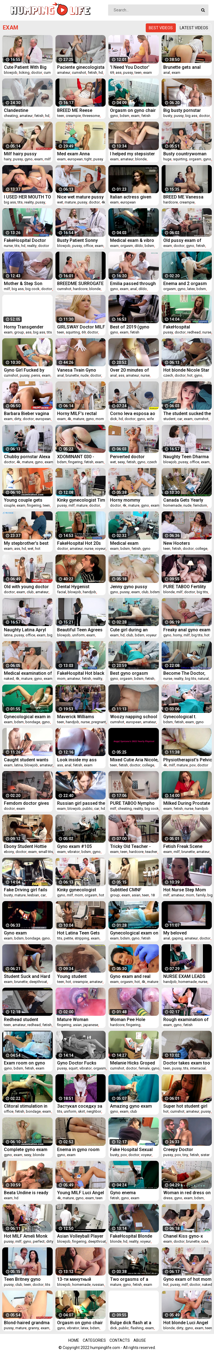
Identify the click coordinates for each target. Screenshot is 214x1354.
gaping (177, 938)
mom (100, 419)
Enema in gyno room (78, 1149)
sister (205, 1155)
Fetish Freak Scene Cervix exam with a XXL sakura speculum (187, 846)
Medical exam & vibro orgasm (132, 240)
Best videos (161, 28)
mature (70, 202)
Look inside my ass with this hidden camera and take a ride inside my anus (81, 759)
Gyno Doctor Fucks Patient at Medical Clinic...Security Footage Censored (76, 1063)
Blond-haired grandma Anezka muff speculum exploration (28, 1322)
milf (48, 159)
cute (204, 1241)
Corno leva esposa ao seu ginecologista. (132, 413)
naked (9, 678)
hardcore (170, 202)
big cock (32, 289)
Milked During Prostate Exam (186, 803)
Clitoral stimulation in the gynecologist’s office (25, 1106)
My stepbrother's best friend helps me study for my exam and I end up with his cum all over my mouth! (28, 543)
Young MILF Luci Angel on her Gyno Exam (80, 1192)
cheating (11, 116)
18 (153, 895)
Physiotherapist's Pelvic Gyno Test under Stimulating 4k (187, 759)
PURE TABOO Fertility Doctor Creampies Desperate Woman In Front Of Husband (184, 586)
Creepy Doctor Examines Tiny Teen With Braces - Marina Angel (184, 1149)
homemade (172, 505)
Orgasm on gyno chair (133, 110)
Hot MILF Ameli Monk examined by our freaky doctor (28, 1236)
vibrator (73, 852)
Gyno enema (123, 1192)
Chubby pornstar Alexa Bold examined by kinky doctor (27, 456)
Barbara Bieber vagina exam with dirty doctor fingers (26, 413)
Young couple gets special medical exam (26, 500)
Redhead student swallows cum (21, 1019)
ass (118, 72)
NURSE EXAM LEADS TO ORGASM (184, 976)
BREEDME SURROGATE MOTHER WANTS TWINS (80, 283)
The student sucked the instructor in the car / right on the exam (187, 413)
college (201, 548)
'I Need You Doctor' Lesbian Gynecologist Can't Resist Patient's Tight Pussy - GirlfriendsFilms (132, 67)
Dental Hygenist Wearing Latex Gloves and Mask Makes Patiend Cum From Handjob (79, 586)
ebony (9, 852)
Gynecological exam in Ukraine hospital (27, 716)
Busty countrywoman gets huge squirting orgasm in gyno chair (185, 153)
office (88, 246)
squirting (180, 159)
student (169, 419)
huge (167, 159)
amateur (63, 72)
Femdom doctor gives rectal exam (26, 803)
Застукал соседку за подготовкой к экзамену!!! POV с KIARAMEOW (79, 1106)
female (144, 1068)
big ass (191, 116)
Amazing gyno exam (131, 1106)
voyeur (100, 548)
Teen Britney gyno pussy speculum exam (27, 1279)
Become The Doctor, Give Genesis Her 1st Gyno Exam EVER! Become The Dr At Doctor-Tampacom (184, 673)
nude (85, 375)
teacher (151, 852)
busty (167, 116)
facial (61, 592)
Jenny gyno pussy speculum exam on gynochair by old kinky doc (132, 586)
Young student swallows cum (72, 976)
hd (101, 72)
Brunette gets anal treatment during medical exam (182, 67)
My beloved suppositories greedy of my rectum (185, 933)
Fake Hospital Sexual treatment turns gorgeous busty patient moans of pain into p (134, 1149)
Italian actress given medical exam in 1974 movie (132, 197)
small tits (45, 852)
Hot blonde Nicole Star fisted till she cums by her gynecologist (186, 370)
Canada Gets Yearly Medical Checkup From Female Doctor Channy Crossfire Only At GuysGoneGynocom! (186, 500)
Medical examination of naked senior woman (28, 673)
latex (191, 289)
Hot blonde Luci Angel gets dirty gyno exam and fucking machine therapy (185, 1322)
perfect (39, 1241)
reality (29, 202)
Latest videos (194, 28)
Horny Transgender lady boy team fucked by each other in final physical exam (26, 327)
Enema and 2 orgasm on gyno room (185, 283)
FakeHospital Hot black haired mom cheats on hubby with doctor (80, 673)
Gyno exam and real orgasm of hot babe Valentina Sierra (130, 976)
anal (166, 72)
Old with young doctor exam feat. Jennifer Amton (26, 586)
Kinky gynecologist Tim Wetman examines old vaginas (81, 500)
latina (8, 635)
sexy (121, 462)
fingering (75, 462)
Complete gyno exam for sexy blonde (25, 1149)
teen (138, 72)
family (201, 895)
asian (136, 895)
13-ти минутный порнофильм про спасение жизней (75, 1279)
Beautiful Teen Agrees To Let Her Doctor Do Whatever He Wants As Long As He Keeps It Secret (80, 629)
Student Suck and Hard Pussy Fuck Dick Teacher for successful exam (28, 976)
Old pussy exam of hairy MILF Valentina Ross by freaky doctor (186, 240)
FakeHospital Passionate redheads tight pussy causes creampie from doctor (186, 327)
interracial (198, 1068)
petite (68, 938)
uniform (78, 635)
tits (20, 202)
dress (167, 1198)
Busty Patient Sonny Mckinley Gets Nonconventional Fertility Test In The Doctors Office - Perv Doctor (78, 240)
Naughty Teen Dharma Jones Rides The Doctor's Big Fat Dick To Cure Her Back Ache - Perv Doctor (186, 456)
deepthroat (38, 982)
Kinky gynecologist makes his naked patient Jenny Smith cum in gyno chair (77, 889)
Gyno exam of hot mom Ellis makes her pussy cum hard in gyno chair (187, 1279)
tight (88, 159)
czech (168, 375)
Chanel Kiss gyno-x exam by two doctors (184, 1236)
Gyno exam (15, 933)
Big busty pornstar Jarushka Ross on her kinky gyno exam (185, 110)
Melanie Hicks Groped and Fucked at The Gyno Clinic (132, 1063)
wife (150, 419)
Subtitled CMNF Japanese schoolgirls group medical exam (132, 889)
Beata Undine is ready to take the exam (26, 1192)
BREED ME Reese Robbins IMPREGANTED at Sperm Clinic (81, 110)
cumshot (79, 72)
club (30, 592)
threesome (91, 116)
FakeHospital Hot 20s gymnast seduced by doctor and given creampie (79, 543)
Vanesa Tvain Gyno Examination (76, 370)
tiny (185, 1155)
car (179, 419)
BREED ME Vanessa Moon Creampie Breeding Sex (183, 197)
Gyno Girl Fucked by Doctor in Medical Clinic (28, 370)
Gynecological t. (179, 716)
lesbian (33, 895)
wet (60, 202)
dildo (139, 246)
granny (33, 1328)
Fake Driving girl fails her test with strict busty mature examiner (27, 889)
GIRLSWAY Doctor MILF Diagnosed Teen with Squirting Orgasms (81, 327)
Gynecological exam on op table (134, 933)
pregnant (98, 722)
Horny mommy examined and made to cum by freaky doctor (133, 500)
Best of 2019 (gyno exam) (129, 327)
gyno (114, 116)
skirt (81, 1111)
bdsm (124, 116)
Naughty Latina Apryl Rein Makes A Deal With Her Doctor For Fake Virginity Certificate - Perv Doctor (28, 629)
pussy (128, 72)
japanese (90, 1025)
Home (73, 1340)
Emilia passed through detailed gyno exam (133, 283)
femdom (200, 505)
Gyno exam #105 (74, 846)
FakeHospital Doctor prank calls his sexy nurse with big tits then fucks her (27, 240)
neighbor (94, 1111)
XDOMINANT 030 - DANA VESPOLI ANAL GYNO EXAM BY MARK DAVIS (79, 456)
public (87, 808)
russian (98, 1284)
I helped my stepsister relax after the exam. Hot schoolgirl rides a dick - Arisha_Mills (132, 153)
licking (24, 72)
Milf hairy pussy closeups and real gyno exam (28, 153)
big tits (202, 592)
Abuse (139, 1340)
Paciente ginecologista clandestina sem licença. (80, 67)
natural (203, 678)
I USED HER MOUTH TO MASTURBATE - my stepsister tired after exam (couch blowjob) (27, 197)
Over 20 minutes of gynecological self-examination (130, 370)
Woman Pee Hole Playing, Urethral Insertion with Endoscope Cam (127, 1019)
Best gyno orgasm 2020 (129, 673)
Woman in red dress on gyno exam (187, 1192)
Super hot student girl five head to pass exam (186, 1106)
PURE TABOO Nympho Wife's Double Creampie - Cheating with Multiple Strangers (133, 803)
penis (35, 375)
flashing (137, 1328)
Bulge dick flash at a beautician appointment (134, 1322)
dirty (17, 419)
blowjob (10, 72)
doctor (36, 72)
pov (192, 765)
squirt (73, 1068)
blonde (141, 159)
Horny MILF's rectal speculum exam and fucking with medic (77, 413)
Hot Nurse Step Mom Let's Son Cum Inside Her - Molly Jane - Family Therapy (184, 889)
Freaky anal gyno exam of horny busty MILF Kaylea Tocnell (186, 629)
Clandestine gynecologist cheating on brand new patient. (27, 110)
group (19, 332)
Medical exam (124, 543)
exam (147, 72)
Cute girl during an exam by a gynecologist (134, 629)
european (75, 159)
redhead (194, 332)
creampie (73, 116)
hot (190, 375)
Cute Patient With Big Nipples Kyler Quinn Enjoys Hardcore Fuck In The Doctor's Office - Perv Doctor (27, 67)
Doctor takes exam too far (186, 1063)
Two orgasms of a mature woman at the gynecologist (131, 1279)
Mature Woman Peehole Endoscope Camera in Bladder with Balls (80, 1019)
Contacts (120, 1340)
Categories (94, 1340)
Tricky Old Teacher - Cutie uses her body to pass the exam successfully (133, 846)
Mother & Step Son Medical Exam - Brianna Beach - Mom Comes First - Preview (28, 283)
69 (112, 72)
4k (103, 202)
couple (9, 505)
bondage (32, 722)
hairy (7, 159)
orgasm (195, 159)
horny (177, 635)
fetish (92, 72)
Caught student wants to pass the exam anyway (26, 759)
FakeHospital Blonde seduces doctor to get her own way (132, 1236)
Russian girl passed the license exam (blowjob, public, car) (81, 803)
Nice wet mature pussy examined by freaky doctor (80, 197)
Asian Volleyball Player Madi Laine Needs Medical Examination (80, 1236)
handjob (89, 592)
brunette (72, 375)
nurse (8, 246)
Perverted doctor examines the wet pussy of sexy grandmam (128, 456)
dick (113, 419)
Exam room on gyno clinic (24, 1063)
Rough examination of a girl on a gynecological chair (186, 1019)
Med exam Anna (73, 153)
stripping (82, 938)
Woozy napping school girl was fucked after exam (133, 716)
